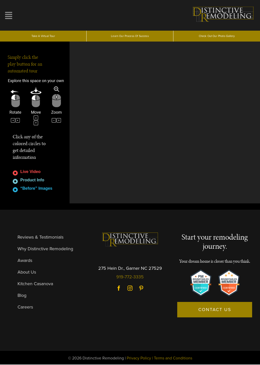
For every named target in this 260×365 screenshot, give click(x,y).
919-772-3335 (130, 277)
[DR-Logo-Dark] (130, 235)
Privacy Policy (139, 358)
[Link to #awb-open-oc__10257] (35, 15)
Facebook (118, 288)
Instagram (130, 288)
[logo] (224, 7)
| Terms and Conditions (172, 358)
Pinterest (141, 288)
